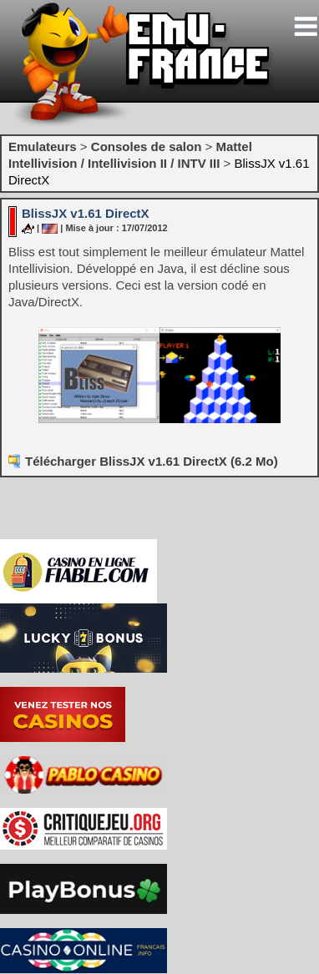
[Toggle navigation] (305, 26)
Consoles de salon (146, 146)
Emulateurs (42, 146)
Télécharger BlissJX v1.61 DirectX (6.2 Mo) (151, 461)
